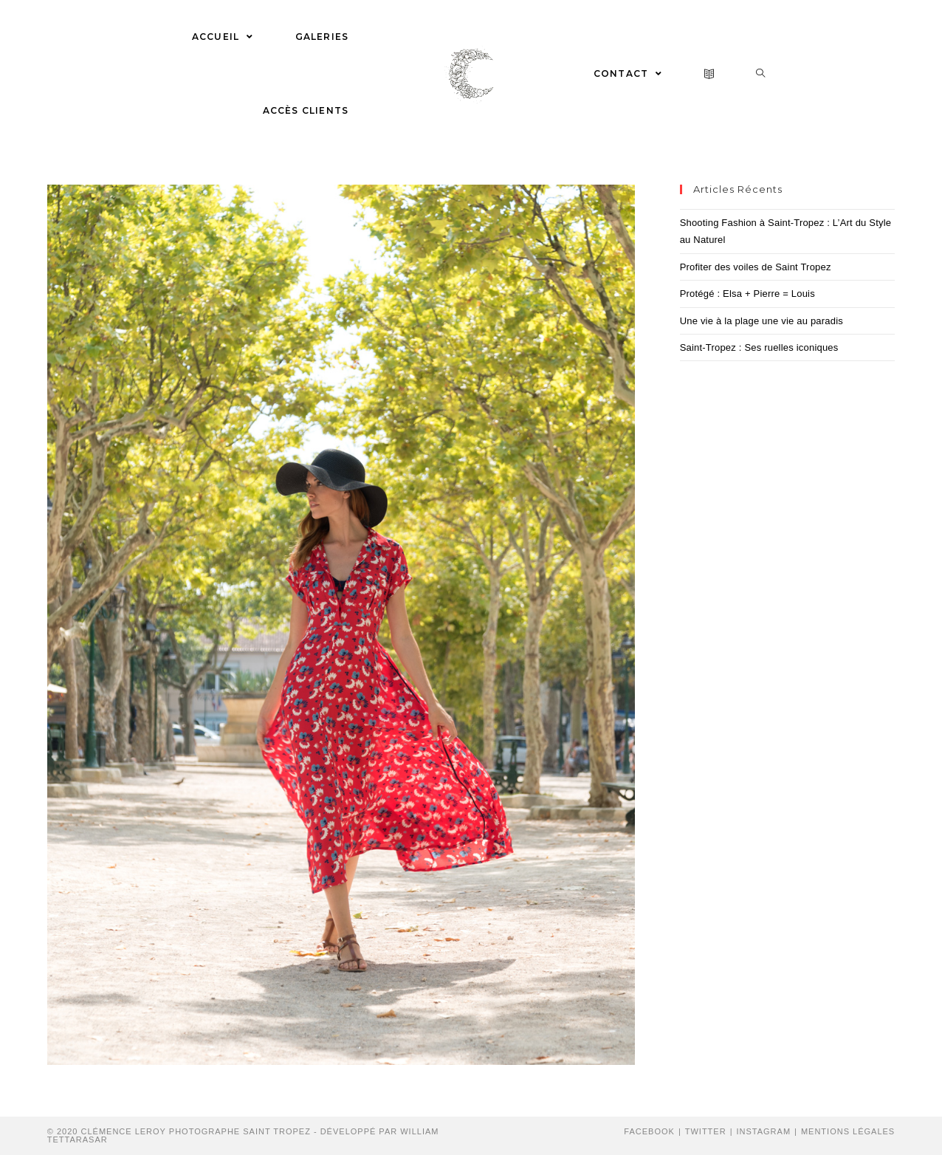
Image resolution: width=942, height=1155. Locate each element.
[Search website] (760, 74)
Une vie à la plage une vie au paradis (761, 320)
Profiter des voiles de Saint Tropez (755, 267)
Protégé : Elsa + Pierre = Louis (747, 293)
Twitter (705, 1131)
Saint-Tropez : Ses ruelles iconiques (759, 347)
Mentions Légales (848, 1131)
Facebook (649, 1131)
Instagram (763, 1131)
